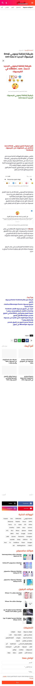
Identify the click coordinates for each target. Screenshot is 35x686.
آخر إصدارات (8, 647)
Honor (24, 521)
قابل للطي (17, 647)
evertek (12, 539)
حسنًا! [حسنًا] (17, 682)
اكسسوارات (29, 650)
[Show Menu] (32, 2)
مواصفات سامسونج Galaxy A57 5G (12, 563)
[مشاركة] (3, 60)
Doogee (30, 542)
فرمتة (19, 632)
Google (23, 533)
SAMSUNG (18, 518)
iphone (24, 530)
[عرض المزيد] (12, 340)
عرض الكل (4, 346)
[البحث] (2, 3)
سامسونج (18, 7)
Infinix (30, 524)
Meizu (17, 530)
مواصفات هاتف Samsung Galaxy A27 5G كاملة (12, 555)
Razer (23, 542)
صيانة (9, 653)
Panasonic (21, 536)
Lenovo (30, 527)
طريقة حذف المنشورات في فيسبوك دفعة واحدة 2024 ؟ (10, 361)
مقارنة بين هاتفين (27, 641)
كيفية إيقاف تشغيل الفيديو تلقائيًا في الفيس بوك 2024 (10, 378)
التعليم (20, 653)
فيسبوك (21, 50)
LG (15, 524)
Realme (18, 521)
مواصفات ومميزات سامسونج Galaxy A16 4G (13, 580)
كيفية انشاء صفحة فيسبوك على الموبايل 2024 (26, 361)
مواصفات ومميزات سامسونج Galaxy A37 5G (13, 572)
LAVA (7, 536)
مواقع (14, 650)
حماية (14, 653)
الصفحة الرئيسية (29, 50)
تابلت (10, 635)
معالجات (21, 650)
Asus (23, 527)
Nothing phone (21, 545)
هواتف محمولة (28, 632)
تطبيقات (13, 632)
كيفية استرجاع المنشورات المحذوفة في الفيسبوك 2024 (26, 378)
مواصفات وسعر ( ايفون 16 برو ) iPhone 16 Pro (12, 619)
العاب (30, 647)
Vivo (11, 518)
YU (10, 542)
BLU (12, 530)
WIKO (12, 533)
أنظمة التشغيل (10, 638)
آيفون (12, 7)
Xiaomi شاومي (28, 518)
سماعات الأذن (28, 653)
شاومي (7, 7)
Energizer (29, 536)
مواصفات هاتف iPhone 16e (13, 601)
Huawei (6, 518)
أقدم (4, 495)
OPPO (30, 521)
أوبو (2, 7)
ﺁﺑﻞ (7, 644)
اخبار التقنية (13, 644)
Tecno (10, 524)
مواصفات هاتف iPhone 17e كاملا (13, 593)
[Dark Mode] (6, 2)
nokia (19, 524)
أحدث (30, 495)
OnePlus (11, 527)
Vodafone (16, 542)
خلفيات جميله (17, 635)
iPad (17, 533)
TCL (31, 539)
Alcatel (30, 530)
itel (14, 545)
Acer (5, 542)
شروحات (18, 638)
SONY (18, 527)
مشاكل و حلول (28, 635)
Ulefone (25, 539)
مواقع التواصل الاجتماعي (25, 644)
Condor (30, 533)
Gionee (13, 536)
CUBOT (30, 545)
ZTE (25, 524)
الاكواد (18, 641)
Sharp (18, 539)
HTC (7, 530)
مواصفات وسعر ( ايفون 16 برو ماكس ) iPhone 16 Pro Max (13, 610)
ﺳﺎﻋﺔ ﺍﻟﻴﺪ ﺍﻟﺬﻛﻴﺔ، (27, 638)
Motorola (10, 521)
